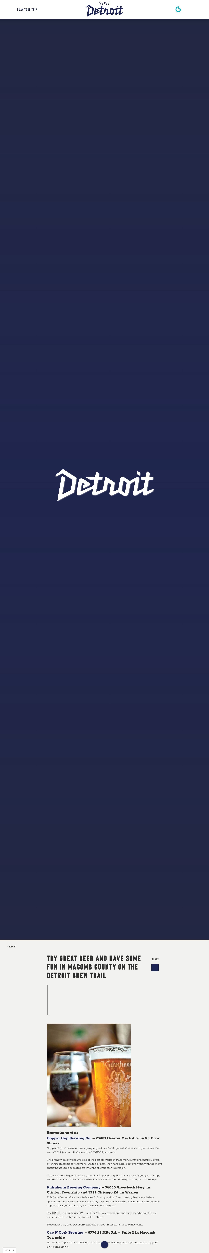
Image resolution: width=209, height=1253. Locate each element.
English (7, 1250)
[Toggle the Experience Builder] (22, 9)
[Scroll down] (104, 1245)
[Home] (104, 9)
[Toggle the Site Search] (193, 9)
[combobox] (9, 1250)
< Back (11, 947)
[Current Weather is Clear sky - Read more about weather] (178, 9)
